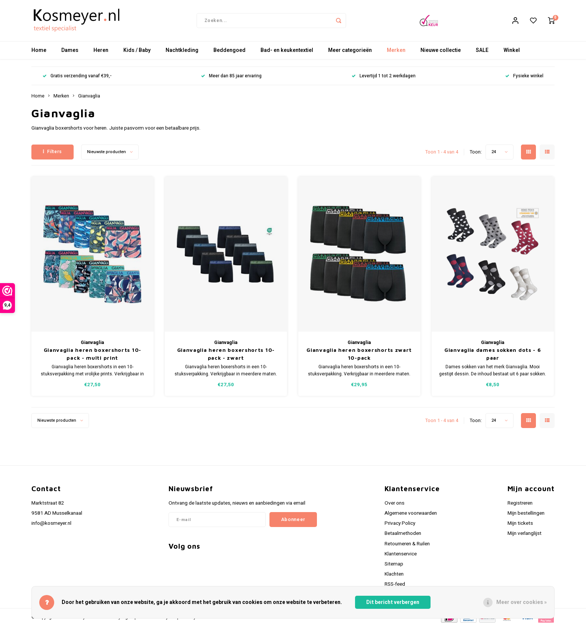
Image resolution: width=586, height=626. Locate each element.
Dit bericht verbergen (392, 602)
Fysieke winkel (524, 76)
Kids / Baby (137, 50)
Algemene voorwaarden (411, 513)
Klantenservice (401, 554)
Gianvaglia (89, 96)
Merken (396, 50)
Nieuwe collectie (440, 50)
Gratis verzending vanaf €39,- (77, 76)
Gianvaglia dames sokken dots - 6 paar (492, 354)
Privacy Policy (400, 523)
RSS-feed (395, 584)
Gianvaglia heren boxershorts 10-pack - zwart (226, 354)
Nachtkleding (182, 50)
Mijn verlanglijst (525, 533)
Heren (100, 50)
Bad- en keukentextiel (286, 50)
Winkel (511, 50)
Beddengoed (229, 50)
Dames (69, 50)
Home (38, 50)
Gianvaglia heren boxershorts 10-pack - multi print (92, 354)
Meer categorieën (350, 50)
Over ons (394, 503)
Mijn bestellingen (526, 513)
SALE (482, 50)
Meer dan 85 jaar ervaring (231, 76)
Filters (52, 151)
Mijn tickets (520, 523)
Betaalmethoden (403, 533)
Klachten (394, 574)
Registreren (520, 503)
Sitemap (394, 564)
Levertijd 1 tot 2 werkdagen (384, 76)
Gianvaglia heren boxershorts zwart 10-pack (359, 354)
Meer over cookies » (521, 602)
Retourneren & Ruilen (407, 544)
